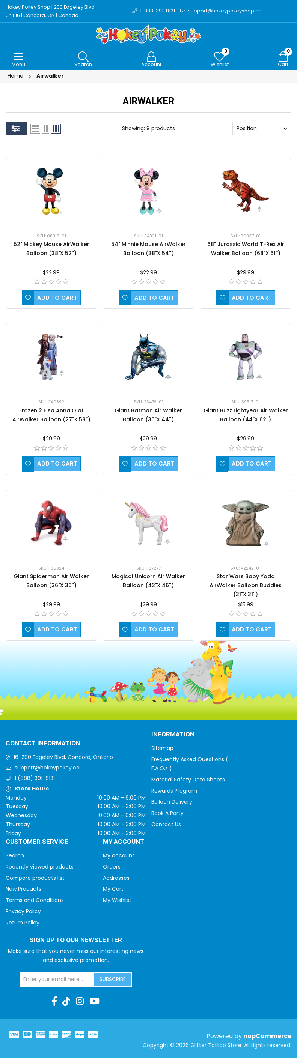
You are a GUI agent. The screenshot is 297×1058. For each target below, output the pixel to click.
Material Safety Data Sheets (188, 780)
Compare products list (35, 878)
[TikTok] (66, 1001)
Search (15, 856)
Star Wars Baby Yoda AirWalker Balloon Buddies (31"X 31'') (246, 585)
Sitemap (162, 748)
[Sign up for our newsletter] (57, 980)
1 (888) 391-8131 (35, 778)
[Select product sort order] (261, 129)
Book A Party (167, 813)
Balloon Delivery (171, 802)
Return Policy (22, 923)
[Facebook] (54, 1001)
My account (118, 856)
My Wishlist (117, 900)
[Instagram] (80, 1001)
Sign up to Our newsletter (76, 940)
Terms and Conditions (35, 900)
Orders (112, 867)
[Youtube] (94, 1001)
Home (15, 76)
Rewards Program (174, 791)
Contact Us (166, 824)
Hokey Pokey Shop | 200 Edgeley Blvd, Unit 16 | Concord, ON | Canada (51, 11)
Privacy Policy (23, 911)
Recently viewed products (40, 867)
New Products (23, 889)
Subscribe (113, 979)
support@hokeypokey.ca (47, 768)
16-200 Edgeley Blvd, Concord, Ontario (63, 757)
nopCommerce (267, 1036)
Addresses (116, 878)
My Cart (113, 889)
